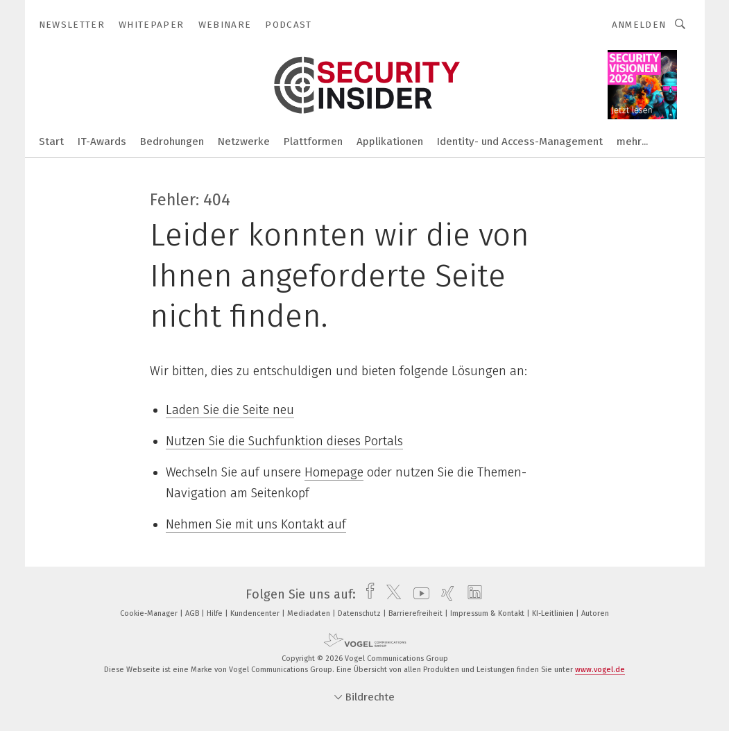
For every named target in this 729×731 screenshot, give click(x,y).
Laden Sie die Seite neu (230, 410)
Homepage (334, 472)
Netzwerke (244, 141)
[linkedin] (471, 594)
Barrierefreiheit (416, 613)
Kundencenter (256, 613)
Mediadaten (309, 613)
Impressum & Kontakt (488, 613)
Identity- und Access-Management (520, 141)
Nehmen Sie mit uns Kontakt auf (256, 524)
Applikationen (390, 141)
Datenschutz (360, 613)
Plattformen (313, 141)
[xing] (444, 594)
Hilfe (216, 613)
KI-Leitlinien (554, 613)
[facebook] (366, 594)
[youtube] (417, 594)
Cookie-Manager (150, 613)
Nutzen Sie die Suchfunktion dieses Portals (284, 441)
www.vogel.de (600, 669)
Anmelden (639, 25)
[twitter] (390, 594)
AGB (193, 613)
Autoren (595, 613)
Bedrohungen (172, 141)
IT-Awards (102, 141)
